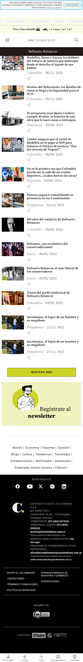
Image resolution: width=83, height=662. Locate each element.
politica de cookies (54, 7)
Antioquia (34, 125)
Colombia (34, 73)
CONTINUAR (72, 5)
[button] (28, 78)
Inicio (31, 254)
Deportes (34, 181)
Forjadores (35, 205)
